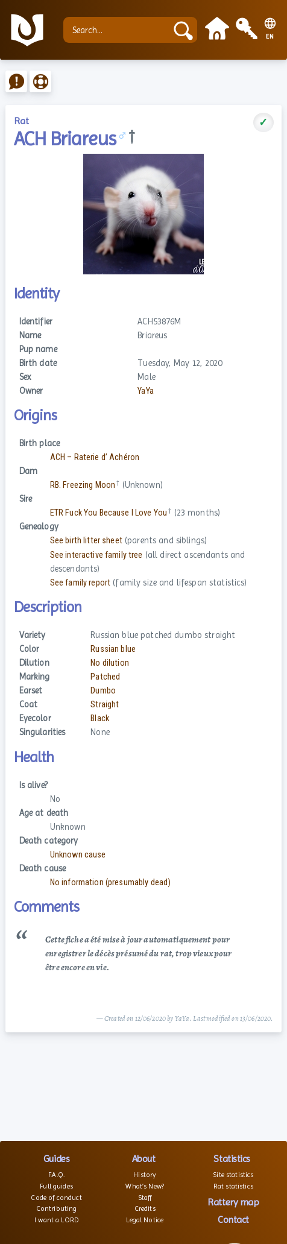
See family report (80, 583)
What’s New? (144, 1186)
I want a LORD (56, 1220)
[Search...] (117, 30)
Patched (105, 677)
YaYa (145, 391)
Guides (56, 1158)
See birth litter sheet (86, 540)
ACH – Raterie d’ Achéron (94, 457)
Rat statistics (233, 1186)
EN (270, 36)
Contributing (56, 1208)
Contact (233, 1219)
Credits (145, 1208)
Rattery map (233, 1202)
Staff (145, 1197)
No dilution (109, 663)
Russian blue (113, 649)
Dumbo (103, 691)
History (144, 1174)
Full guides (56, 1186)
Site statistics (233, 1174)
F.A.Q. (56, 1174)
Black (99, 718)
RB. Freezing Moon (82, 485)
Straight (104, 704)
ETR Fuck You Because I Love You (108, 513)
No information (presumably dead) (110, 882)
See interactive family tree (96, 555)
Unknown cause (78, 855)
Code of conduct (56, 1197)
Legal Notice (144, 1220)
